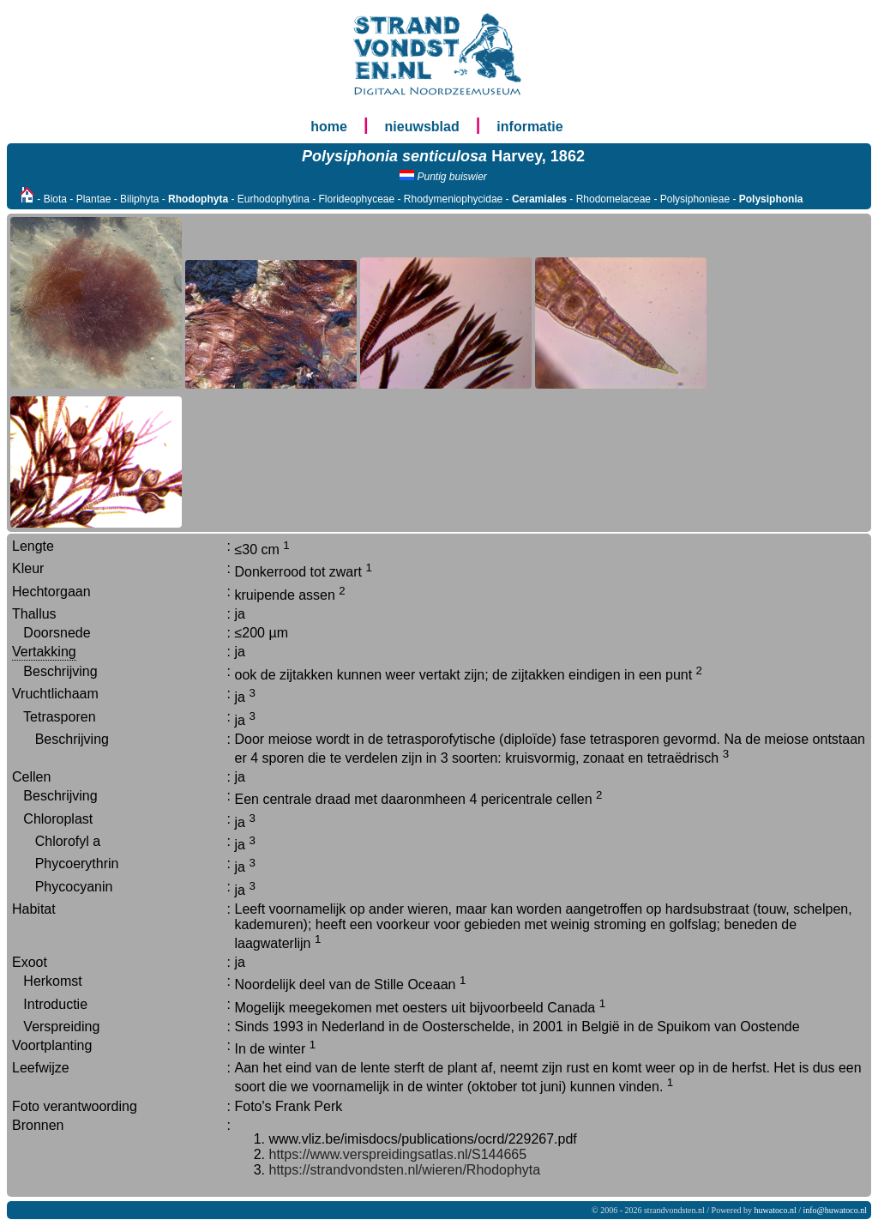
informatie (529, 126)
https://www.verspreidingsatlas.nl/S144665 (398, 1154)
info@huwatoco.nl (835, 1210)
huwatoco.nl (776, 1210)
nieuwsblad (422, 126)
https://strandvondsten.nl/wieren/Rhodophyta (405, 1170)
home (328, 126)
